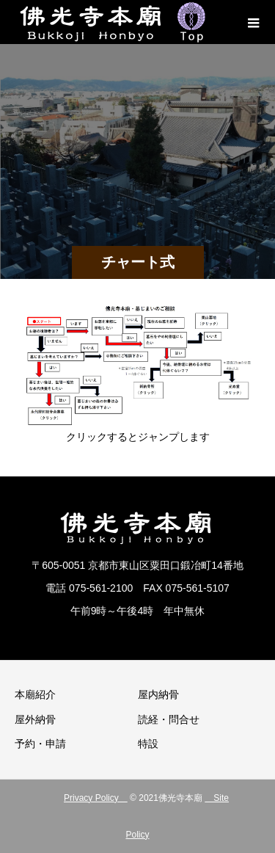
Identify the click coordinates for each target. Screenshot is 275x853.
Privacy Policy (96, 798)
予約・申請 (40, 743)
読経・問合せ (168, 719)
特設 (148, 743)
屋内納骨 (158, 694)
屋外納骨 (35, 719)
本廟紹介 (35, 694)
